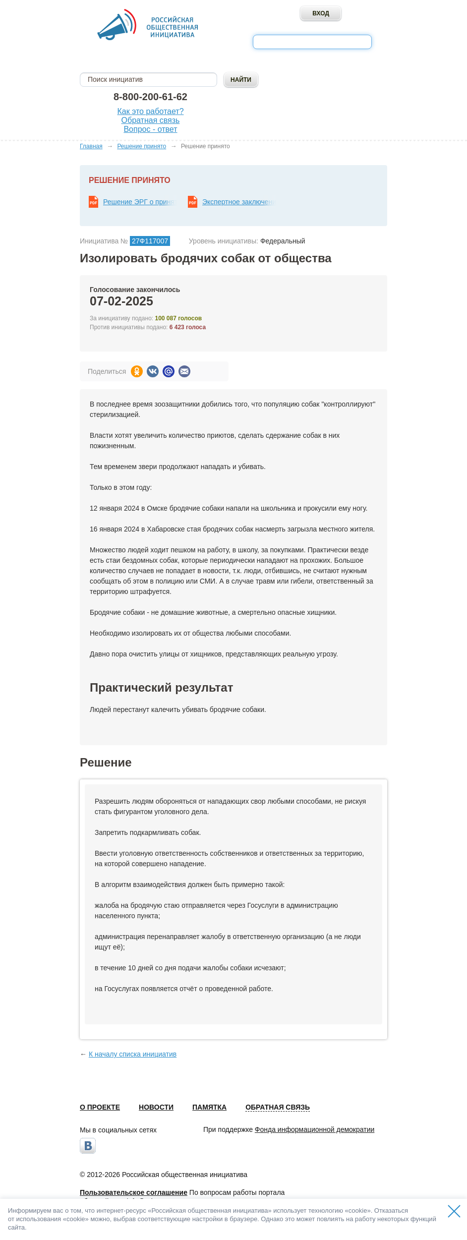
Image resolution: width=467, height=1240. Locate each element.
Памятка (209, 1107)
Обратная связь (150, 120)
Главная (91, 146)
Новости (156, 1107)
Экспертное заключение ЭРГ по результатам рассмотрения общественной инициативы (239, 201)
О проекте (100, 1107)
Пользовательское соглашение (133, 1192)
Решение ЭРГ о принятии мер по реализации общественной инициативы (140, 201)
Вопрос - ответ (150, 129)
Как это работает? (150, 111)
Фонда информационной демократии (314, 1129)
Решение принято (141, 146)
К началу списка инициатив (132, 1054)
